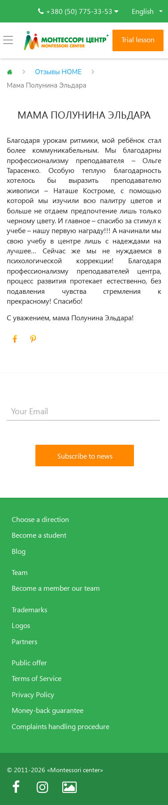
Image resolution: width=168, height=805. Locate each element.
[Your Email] (83, 411)
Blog (19, 551)
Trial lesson (138, 39)
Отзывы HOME (58, 71)
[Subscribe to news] (84, 455)
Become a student (39, 535)
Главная (10, 72)
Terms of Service (36, 678)
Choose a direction (40, 519)
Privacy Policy (33, 694)
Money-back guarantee (47, 710)
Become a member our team (56, 588)
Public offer (29, 663)
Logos (21, 625)
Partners (24, 641)
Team (20, 572)
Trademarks (29, 610)
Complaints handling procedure (60, 726)
